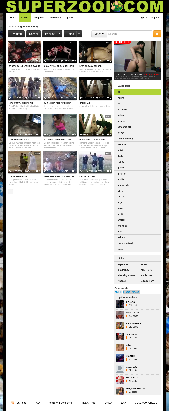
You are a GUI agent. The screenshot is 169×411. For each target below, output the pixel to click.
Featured (16, 34)
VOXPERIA (130, 356)
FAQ (37, 402)
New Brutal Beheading (21, 103)
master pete (131, 367)
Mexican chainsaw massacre (59, 176)
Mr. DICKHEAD (132, 377)
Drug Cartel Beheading (92, 140)
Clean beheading (18, 176)
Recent (33, 34)
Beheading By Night (19, 140)
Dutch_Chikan (132, 312)
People (118, 292)
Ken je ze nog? (87, 176)
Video (99, 34)
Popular (50, 34)
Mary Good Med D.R (135, 388)
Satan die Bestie (133, 323)
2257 (123, 402)
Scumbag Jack (132, 334)
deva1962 (130, 302)
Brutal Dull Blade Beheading (24, 66)
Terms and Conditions (60, 402)
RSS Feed (18, 402)
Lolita (128, 345)
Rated (70, 34)
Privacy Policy (88, 402)
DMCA (108, 402)
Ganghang (85, 103)
